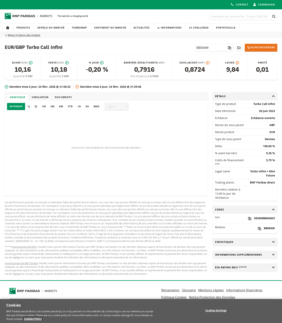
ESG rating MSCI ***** (245, 267)
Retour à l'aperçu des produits (24, 35)
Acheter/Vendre (261, 47)
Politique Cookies (174, 297)
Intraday (16, 106)
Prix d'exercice (140, 76)
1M (44, 106)
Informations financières (244, 290)
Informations (169, 27)
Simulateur (40, 97)
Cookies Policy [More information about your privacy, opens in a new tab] (33, 321)
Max (96, 106)
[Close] (275, 312)
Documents (63, 97)
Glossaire (189, 290)
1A (79, 106)
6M (61, 106)
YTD (70, 106)
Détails (245, 96)
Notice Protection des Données (212, 297)
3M (52, 106)
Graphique (17, 97)
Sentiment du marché (110, 27)
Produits (23, 27)
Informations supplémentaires (245, 254)
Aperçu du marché (51, 27)
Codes (245, 209)
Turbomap (79, 27)
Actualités (142, 27)
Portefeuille (226, 27)
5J (36, 106)
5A (87, 106)
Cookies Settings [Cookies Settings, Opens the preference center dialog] (215, 312)
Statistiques (245, 242)
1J (28, 106)
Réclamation (170, 290)
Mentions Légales (211, 290)
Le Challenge (199, 27)
